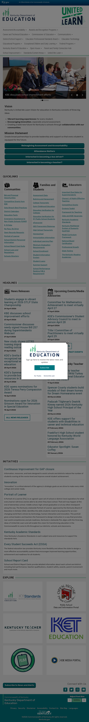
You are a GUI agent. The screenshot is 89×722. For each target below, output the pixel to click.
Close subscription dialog (67, 343)
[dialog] (44, 361)
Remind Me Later (49, 376)
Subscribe (44, 367)
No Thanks (37, 376)
